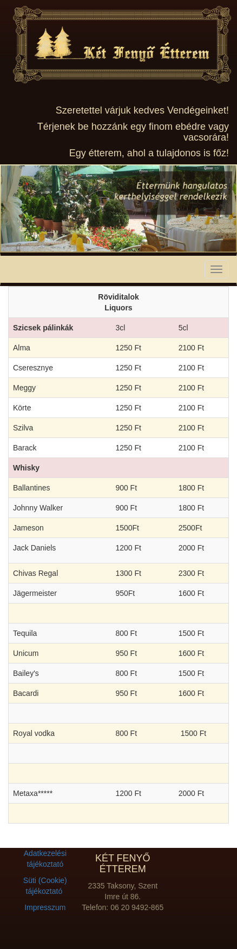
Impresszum (44, 907)
